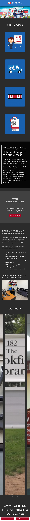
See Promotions (15, 215)
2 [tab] (10, 489)
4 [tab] (15, 489)
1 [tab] (8, 489)
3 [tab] (12, 489)
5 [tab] (17, 489)
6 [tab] (20, 489)
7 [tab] (22, 489)
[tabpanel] (15, 396)
